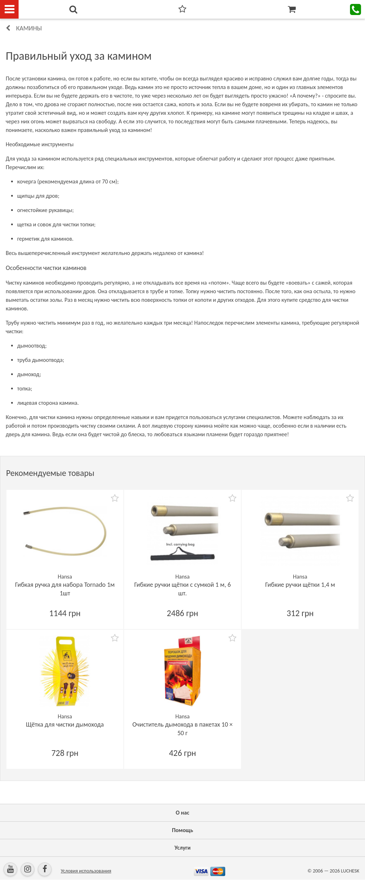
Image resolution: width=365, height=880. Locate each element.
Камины (29, 28)
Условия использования (86, 871)
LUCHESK (350, 871)
